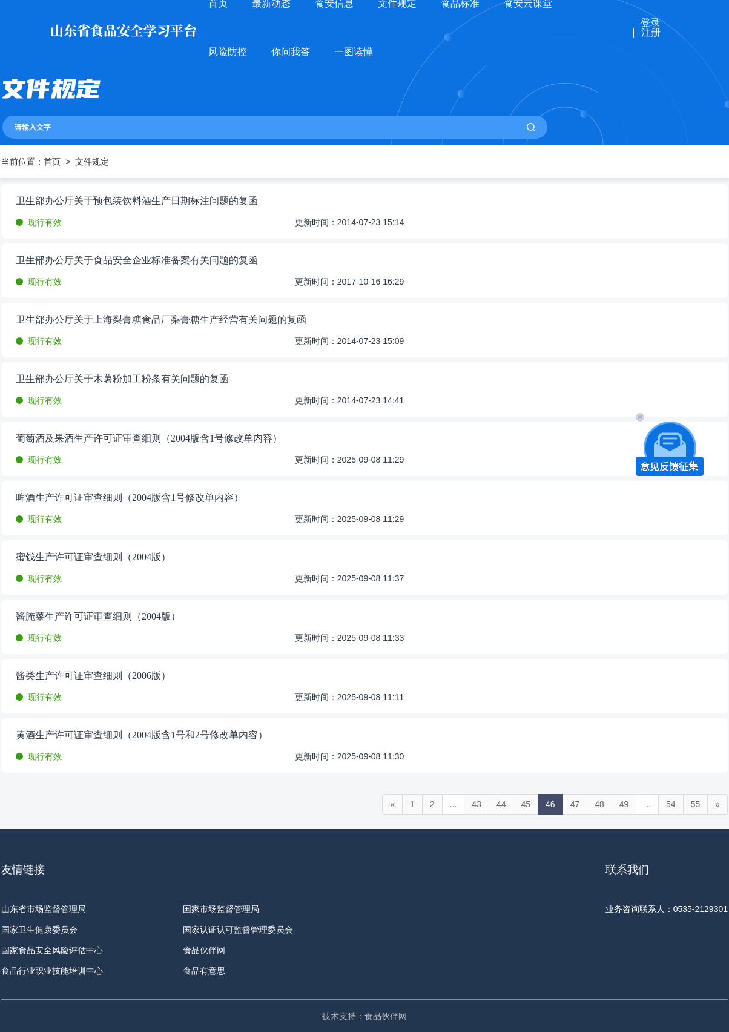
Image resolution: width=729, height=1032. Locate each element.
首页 (52, 162)
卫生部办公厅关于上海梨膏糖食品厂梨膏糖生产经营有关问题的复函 (161, 320)
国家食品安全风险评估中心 (52, 950)
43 (476, 804)
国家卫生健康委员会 (39, 929)
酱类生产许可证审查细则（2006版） (93, 676)
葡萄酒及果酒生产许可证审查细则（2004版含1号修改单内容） (149, 438)
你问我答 (290, 52)
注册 (651, 33)
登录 (650, 23)
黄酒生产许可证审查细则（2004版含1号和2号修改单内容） (142, 735)
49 (624, 804)
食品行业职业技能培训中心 (52, 971)
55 (696, 804)
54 (671, 804)
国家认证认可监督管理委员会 (238, 929)
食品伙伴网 (204, 950)
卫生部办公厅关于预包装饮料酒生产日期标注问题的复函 (137, 201)
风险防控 (227, 52)
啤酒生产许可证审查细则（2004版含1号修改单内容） (129, 498)
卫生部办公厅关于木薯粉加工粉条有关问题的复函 (122, 379)
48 (599, 804)
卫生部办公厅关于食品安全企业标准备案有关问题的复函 (137, 260)
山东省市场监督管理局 (43, 909)
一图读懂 (353, 52)
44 (501, 804)
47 (575, 804)
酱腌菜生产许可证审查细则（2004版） (98, 616)
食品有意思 (204, 971)
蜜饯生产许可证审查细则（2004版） (93, 557)
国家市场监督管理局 (221, 909)
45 (525, 804)
